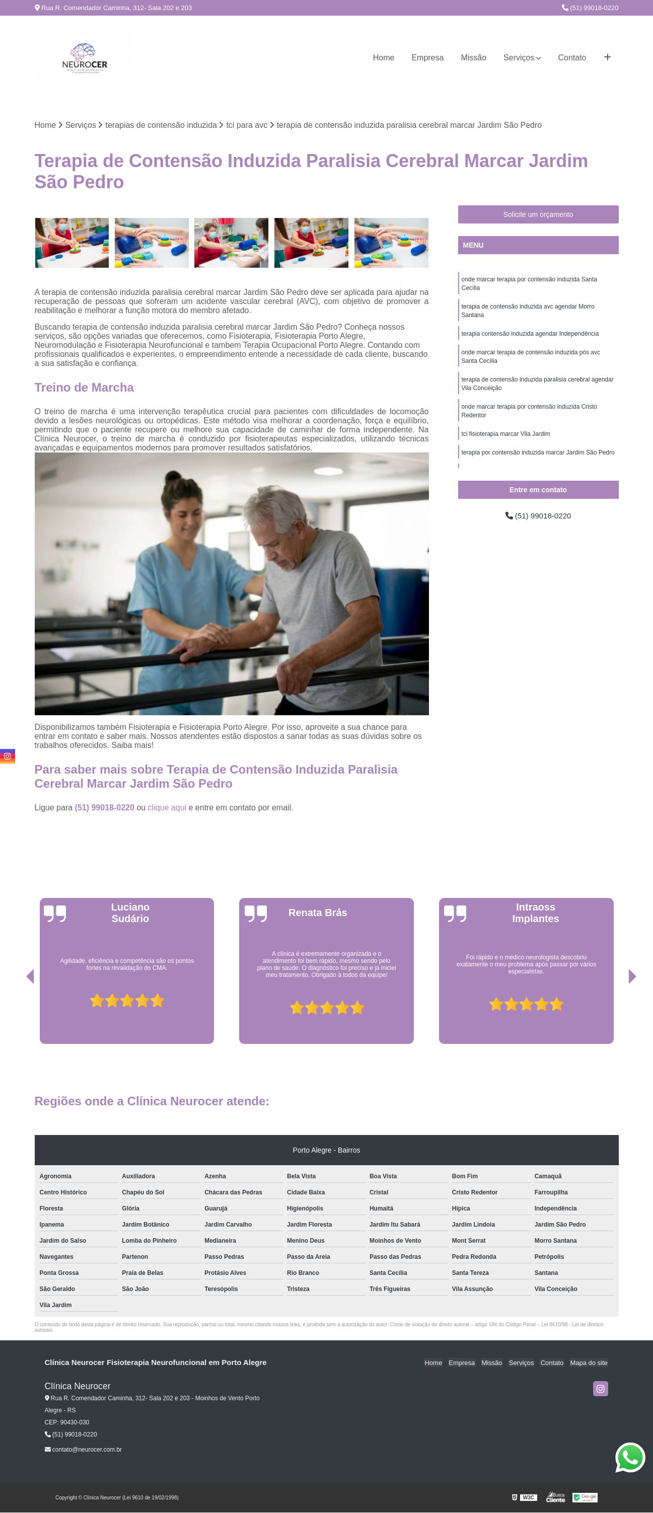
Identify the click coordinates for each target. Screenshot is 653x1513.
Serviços (518, 57)
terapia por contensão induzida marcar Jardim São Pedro (538, 459)
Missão (473, 57)
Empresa (427, 57)
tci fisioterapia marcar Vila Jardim (506, 439)
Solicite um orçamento (538, 215)
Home (384, 57)
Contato (572, 57)
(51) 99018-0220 (590, 8)
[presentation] (16, 1015)
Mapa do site (589, 1363)
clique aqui (167, 808)
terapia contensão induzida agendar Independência (530, 336)
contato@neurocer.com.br (83, 1450)
